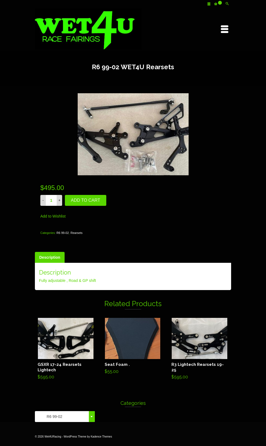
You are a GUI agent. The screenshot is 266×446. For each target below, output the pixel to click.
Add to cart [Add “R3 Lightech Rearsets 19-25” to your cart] (199, 349)
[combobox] (65, 416)
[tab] (50, 257)
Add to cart (85, 200)
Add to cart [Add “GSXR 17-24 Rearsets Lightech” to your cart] (65, 349)
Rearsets (77, 232)
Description (49, 257)
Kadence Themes (101, 436)
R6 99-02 (62, 232)
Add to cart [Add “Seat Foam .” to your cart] (132, 347)
